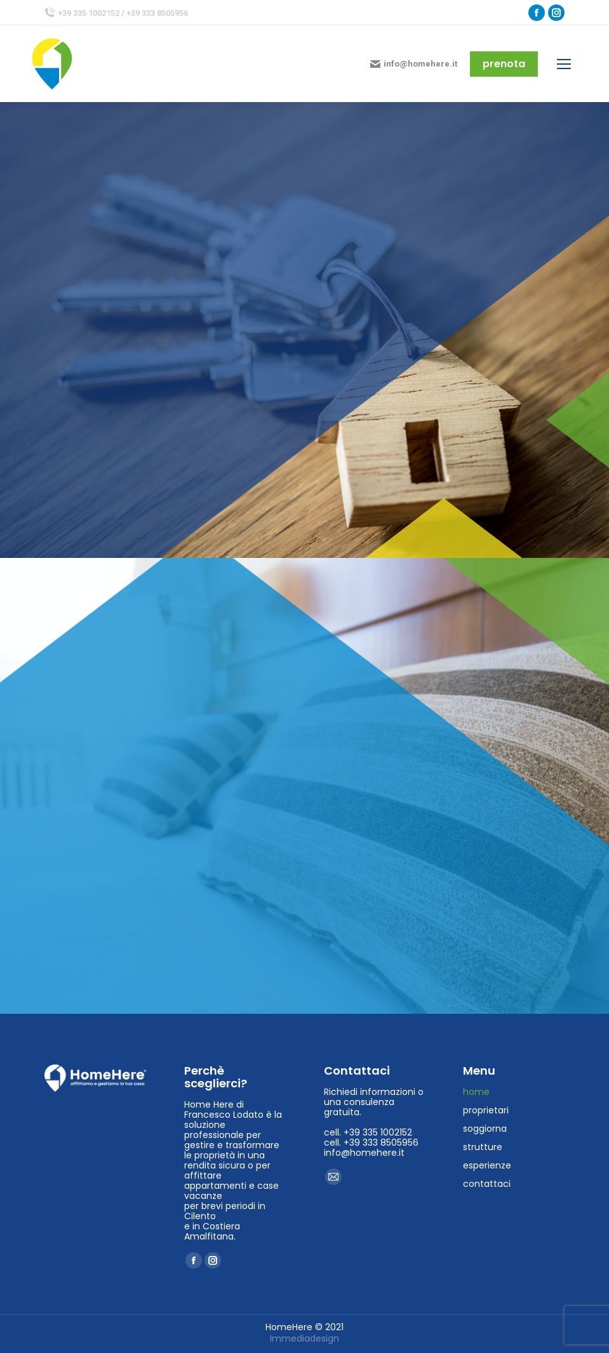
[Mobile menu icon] (564, 64)
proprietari (486, 1110)
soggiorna (485, 1128)
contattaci (487, 1184)
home (476, 1092)
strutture (482, 1147)
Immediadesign (304, 1338)
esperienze (487, 1165)
